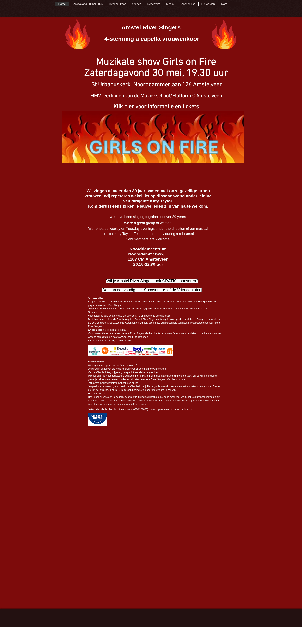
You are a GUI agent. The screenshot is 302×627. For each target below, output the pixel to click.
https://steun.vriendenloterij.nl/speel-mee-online (113, 383)
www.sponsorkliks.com (130, 337)
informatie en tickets (173, 107)
